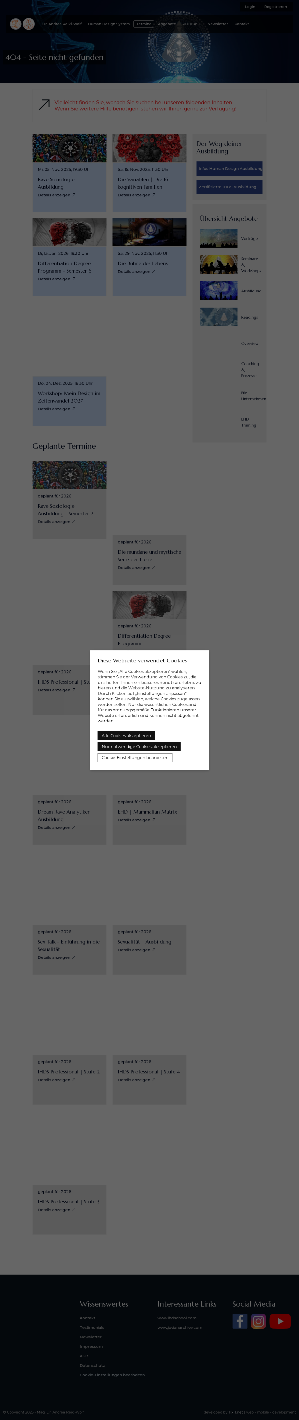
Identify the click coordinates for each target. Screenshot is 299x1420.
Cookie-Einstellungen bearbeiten (135, 757)
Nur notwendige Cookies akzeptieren (139, 746)
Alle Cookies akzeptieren (126, 735)
